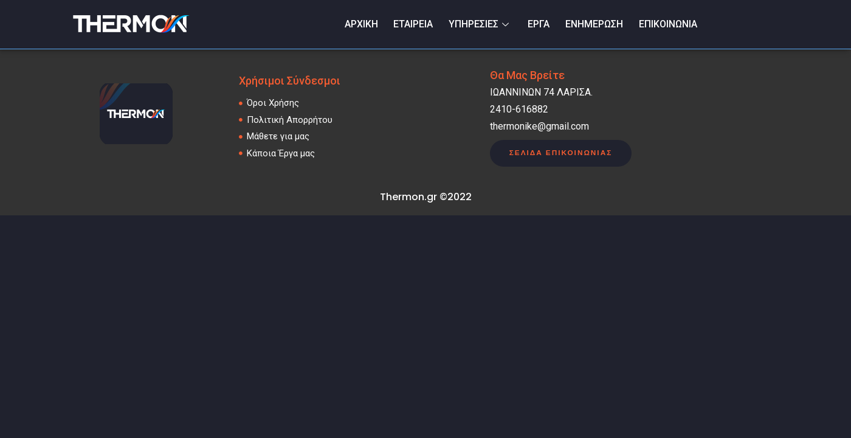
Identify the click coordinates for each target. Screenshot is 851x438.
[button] (561, 153)
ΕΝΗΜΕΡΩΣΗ (594, 24)
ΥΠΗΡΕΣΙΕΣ (481, 24)
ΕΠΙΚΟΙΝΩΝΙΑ (667, 24)
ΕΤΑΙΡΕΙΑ (415, 24)
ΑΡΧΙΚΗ (363, 24)
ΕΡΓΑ (539, 24)
